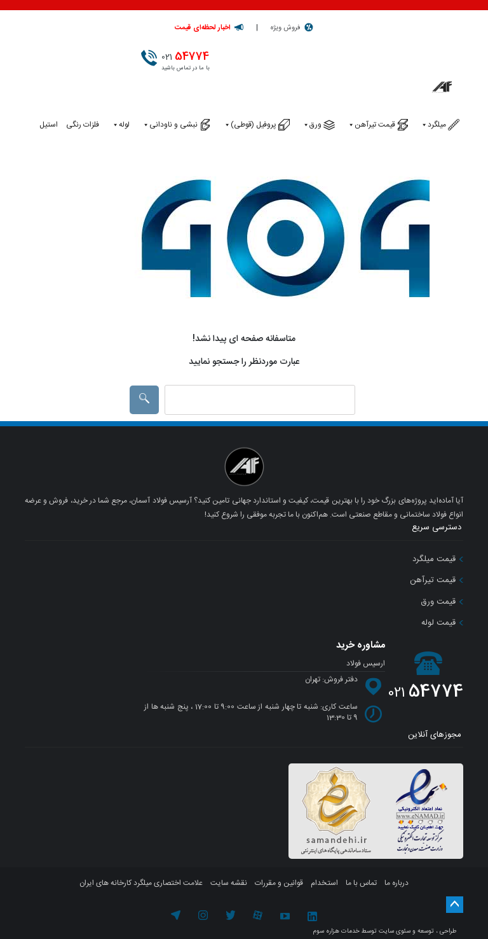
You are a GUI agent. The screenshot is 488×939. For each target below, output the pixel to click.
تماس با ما (361, 883)
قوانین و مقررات (279, 883)
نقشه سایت (228, 883)
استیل (48, 124)
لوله (120, 125)
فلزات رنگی (82, 124)
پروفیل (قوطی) (249, 125)
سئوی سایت (394, 931)
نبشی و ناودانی (170, 125)
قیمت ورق (442, 602)
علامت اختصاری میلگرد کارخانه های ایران (141, 883)
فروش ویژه (286, 28)
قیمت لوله (442, 623)
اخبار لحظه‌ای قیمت (203, 28)
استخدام (324, 883)
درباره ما (396, 883)
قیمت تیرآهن (371, 125)
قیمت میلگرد (437, 559)
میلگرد (433, 125)
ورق (312, 125)
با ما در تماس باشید (189, 61)
